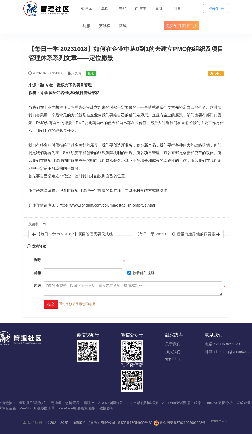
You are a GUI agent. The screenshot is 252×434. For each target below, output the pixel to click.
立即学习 (173, 359)
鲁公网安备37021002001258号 (180, 423)
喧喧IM (89, 403)
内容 (37, 286)
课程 (104, 8)
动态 (86, 25)
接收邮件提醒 (140, 273)
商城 (123, 25)
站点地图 (32, 423)
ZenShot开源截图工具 (37, 408)
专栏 (123, 8)
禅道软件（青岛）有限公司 (93, 423)
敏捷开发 (72, 403)
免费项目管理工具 (181, 25)
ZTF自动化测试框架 (143, 403)
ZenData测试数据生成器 (181, 403)
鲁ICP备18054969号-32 (135, 423)
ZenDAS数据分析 (219, 403)
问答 (177, 8)
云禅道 (56, 403)
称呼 (37, 260)
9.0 (219, 421)
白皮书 (141, 8)
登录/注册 (216, 9)
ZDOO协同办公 (110, 403)
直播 (159, 8)
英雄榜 (104, 25)
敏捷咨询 (106, 408)
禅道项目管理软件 (32, 403)
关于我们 (173, 344)
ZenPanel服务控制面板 (76, 408)
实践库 (86, 8)
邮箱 (37, 273)
